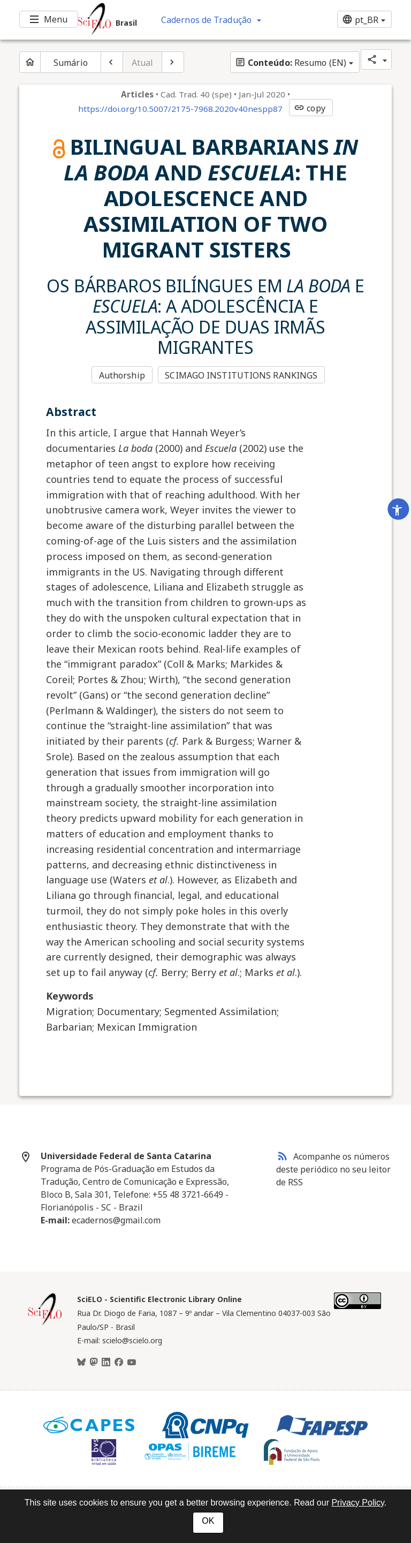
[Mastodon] (93, 1362)
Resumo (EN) (290, 63)
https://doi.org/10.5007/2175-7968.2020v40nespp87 (180, 108)
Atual (143, 63)
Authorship (122, 375)
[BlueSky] (81, 1362)
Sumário (71, 63)
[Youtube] (131, 1362)
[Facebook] (119, 1362)
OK (208, 1520)
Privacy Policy (357, 1502)
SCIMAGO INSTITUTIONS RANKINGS (241, 375)
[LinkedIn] (106, 1362)
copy (309, 108)
